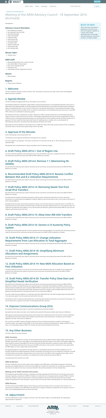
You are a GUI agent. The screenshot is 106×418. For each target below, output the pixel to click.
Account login (19, 406)
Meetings (44, 6)
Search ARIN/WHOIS (33, 406)
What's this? (29, 6)
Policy (37, 6)
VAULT (17, 1)
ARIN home (8, 406)
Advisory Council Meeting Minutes (15, 11)
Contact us (98, 406)
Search (97, 6)
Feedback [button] (97, 1)
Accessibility (86, 406)
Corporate (52, 6)
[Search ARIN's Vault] (82, 6)
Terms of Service (72, 406)
